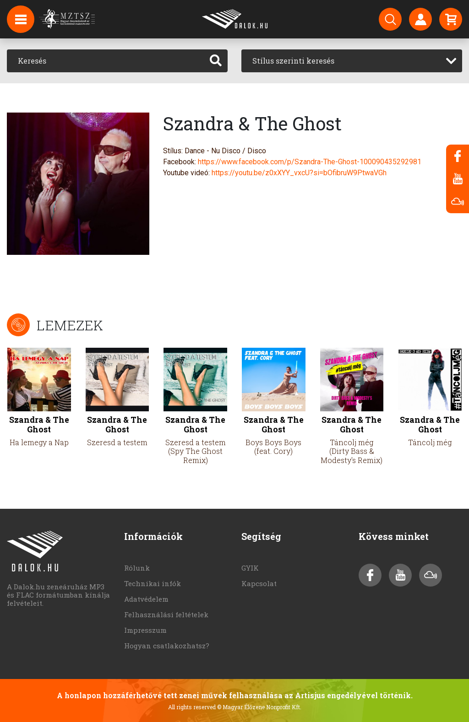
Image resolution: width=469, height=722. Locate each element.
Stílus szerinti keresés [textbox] (293, 60)
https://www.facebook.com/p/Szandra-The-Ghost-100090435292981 (309, 161)
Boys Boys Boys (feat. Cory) (273, 446)
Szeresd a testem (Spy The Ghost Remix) (195, 450)
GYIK (250, 567)
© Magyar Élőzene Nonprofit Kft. (259, 707)
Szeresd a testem (117, 442)
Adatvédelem (146, 598)
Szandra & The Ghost (39, 425)
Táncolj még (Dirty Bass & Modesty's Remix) (351, 450)
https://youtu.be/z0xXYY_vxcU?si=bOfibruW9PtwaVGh (299, 172)
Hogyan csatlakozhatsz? (166, 645)
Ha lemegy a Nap (39, 442)
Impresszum (145, 630)
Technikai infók (152, 583)
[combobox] (351, 60)
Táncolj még (430, 442)
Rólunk (137, 567)
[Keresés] (105, 60)
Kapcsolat (259, 583)
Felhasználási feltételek (166, 614)
